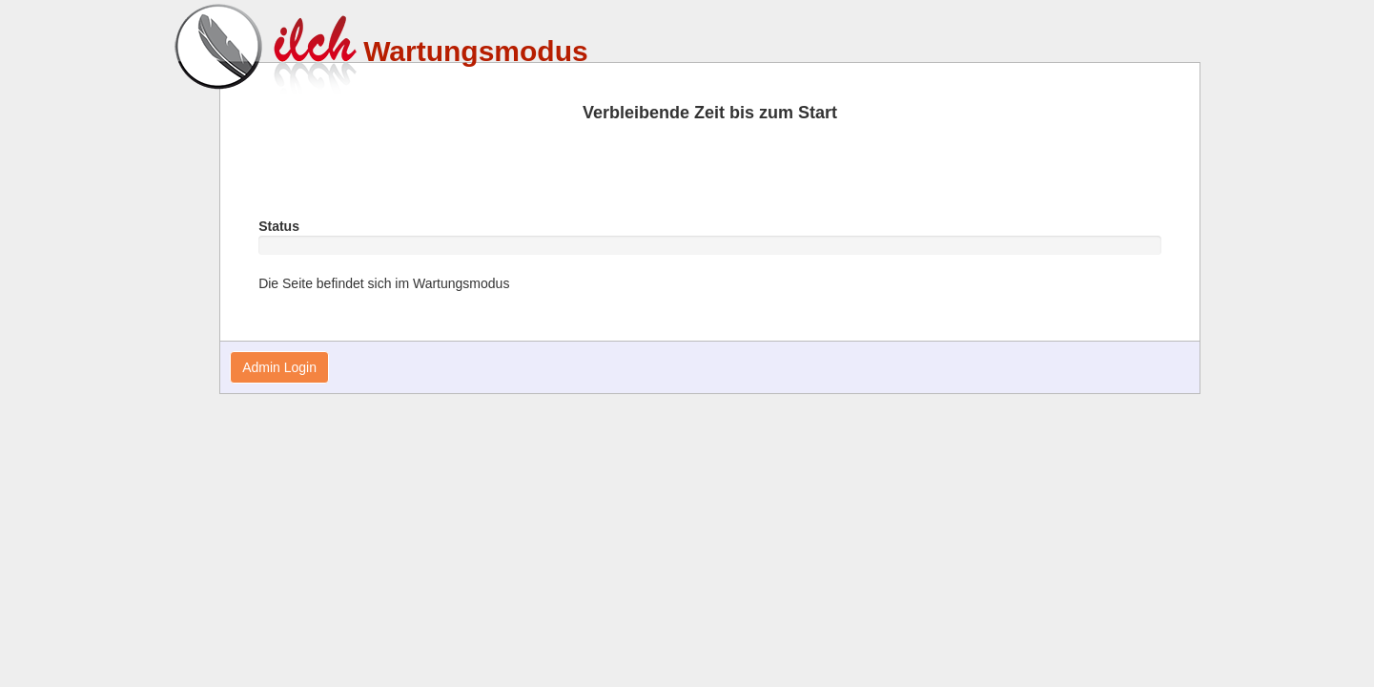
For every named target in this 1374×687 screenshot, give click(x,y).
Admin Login (279, 367)
